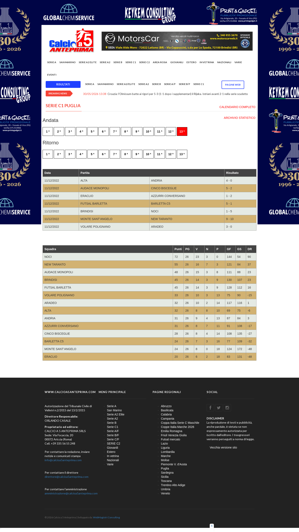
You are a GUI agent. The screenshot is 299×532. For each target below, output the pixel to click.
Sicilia (165, 476)
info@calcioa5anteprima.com (63, 460)
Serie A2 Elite (88, 62)
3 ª (70, 131)
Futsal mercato (170, 439)
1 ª (48, 131)
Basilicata (167, 410)
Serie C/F (113, 439)
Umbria (165, 489)
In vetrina (207, 62)
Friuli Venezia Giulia (174, 435)
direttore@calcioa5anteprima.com (66, 476)
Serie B (117, 62)
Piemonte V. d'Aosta (174, 464)
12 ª (170, 131)
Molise (165, 460)
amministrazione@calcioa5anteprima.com (71, 493)
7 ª (115, 131)
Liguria (165, 447)
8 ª (126, 131)
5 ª (92, 131)
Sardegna (167, 472)
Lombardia (168, 451)
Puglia (165, 468)
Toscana (166, 481)
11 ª (159, 131)
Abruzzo (166, 406)
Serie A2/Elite (126, 84)
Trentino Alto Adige (173, 485)
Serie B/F (184, 84)
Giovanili (176, 62)
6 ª (103, 131)
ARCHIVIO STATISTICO (239, 117)
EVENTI (51, 74)
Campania (167, 418)
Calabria (166, 414)
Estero (191, 62)
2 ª (59, 131)
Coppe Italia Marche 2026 (177, 427)
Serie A (51, 62)
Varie (238, 62)
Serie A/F (170, 84)
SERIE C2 (144, 62)
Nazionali (224, 62)
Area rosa (160, 62)
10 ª (148, 131)
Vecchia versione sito (223, 447)
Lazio (164, 443)
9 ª (137, 131)
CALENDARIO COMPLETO (237, 107)
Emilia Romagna (171, 431)
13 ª (182, 131)
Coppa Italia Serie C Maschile (180, 422)
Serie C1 (130, 62)
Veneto (165, 493)
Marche (166, 456)
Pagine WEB (233, 84)
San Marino (67, 62)
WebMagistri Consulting (106, 517)
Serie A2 (105, 62)
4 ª (81, 131)
